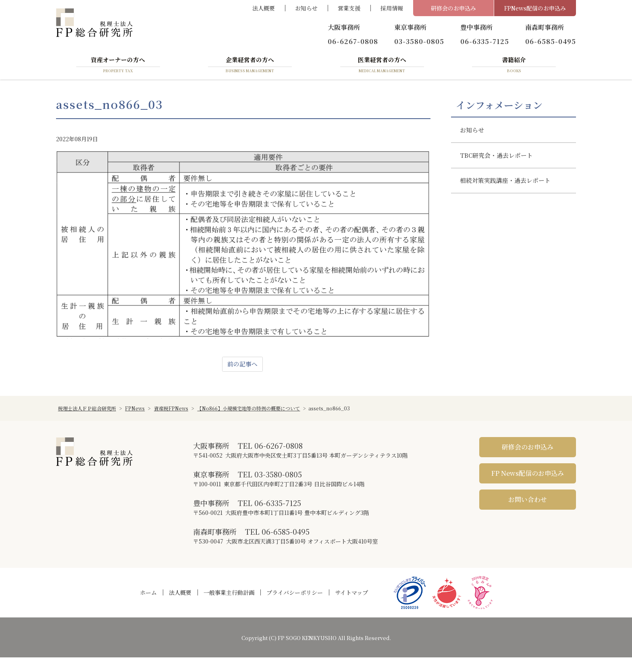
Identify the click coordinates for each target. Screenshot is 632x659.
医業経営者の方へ (382, 66)
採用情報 (391, 8)
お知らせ (306, 8)
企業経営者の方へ (250, 66)
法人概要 (263, 8)
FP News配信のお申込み (527, 474)
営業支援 (349, 8)
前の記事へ (242, 365)
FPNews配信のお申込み (535, 8)
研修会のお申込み (453, 8)
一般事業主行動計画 (229, 594)
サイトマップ (351, 594)
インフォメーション (499, 106)
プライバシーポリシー (294, 594)
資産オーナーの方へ (118, 66)
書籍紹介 (514, 66)
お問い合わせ (527, 501)
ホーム (148, 594)
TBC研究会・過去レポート (499, 159)
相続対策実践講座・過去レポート (509, 187)
